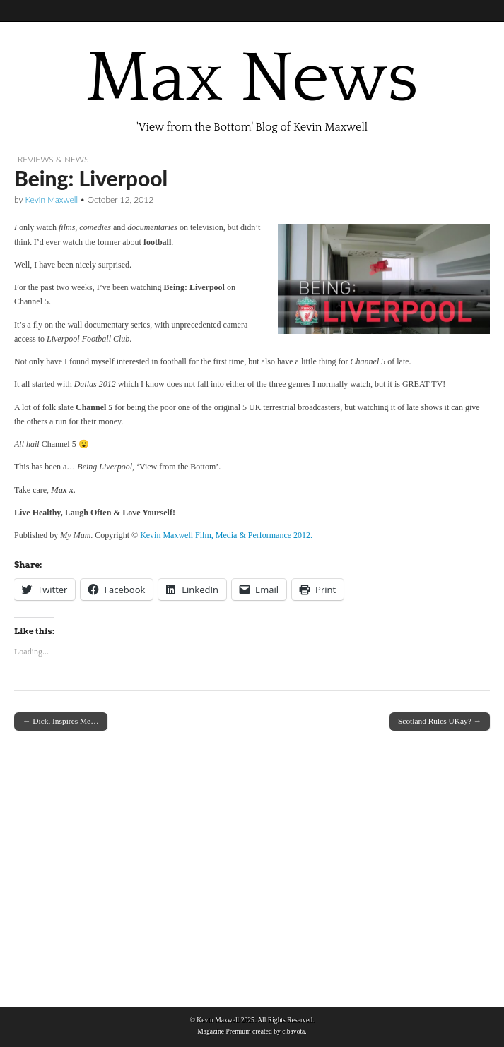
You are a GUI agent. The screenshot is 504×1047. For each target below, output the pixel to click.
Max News (252, 78)
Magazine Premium (223, 1031)
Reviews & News (53, 159)
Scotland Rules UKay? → (439, 721)
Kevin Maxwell (51, 199)
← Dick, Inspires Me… (61, 721)
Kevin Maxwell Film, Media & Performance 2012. (226, 535)
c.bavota (293, 1031)
